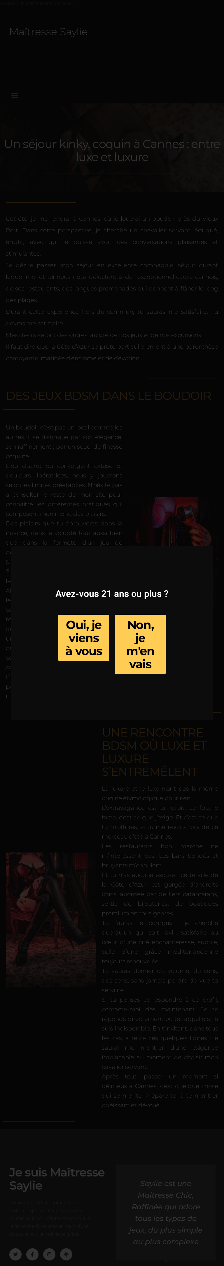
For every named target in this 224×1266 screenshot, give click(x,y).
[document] (112, 633)
